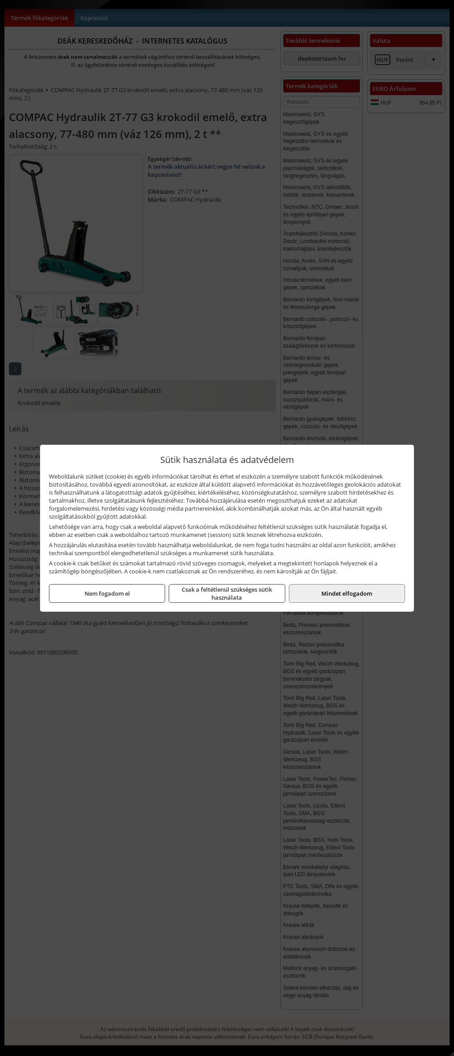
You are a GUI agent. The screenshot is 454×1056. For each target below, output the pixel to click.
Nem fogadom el (107, 593)
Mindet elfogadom (346, 593)
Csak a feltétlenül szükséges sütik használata (227, 593)
